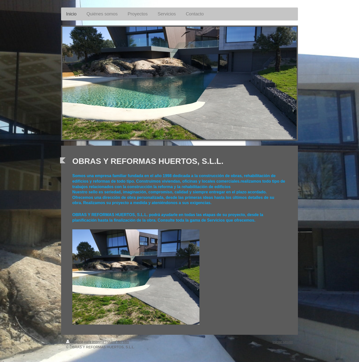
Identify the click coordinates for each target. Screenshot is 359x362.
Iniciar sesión (282, 342)
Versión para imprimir (85, 342)
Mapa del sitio (118, 342)
